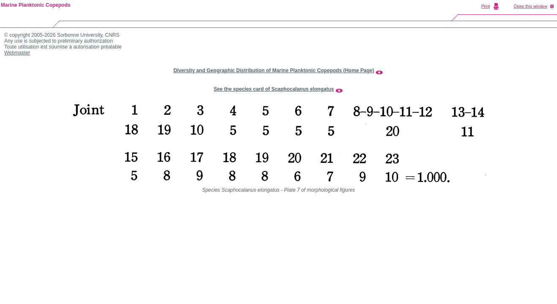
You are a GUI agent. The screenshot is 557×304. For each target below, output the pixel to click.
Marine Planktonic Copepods (36, 5)
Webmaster (17, 53)
